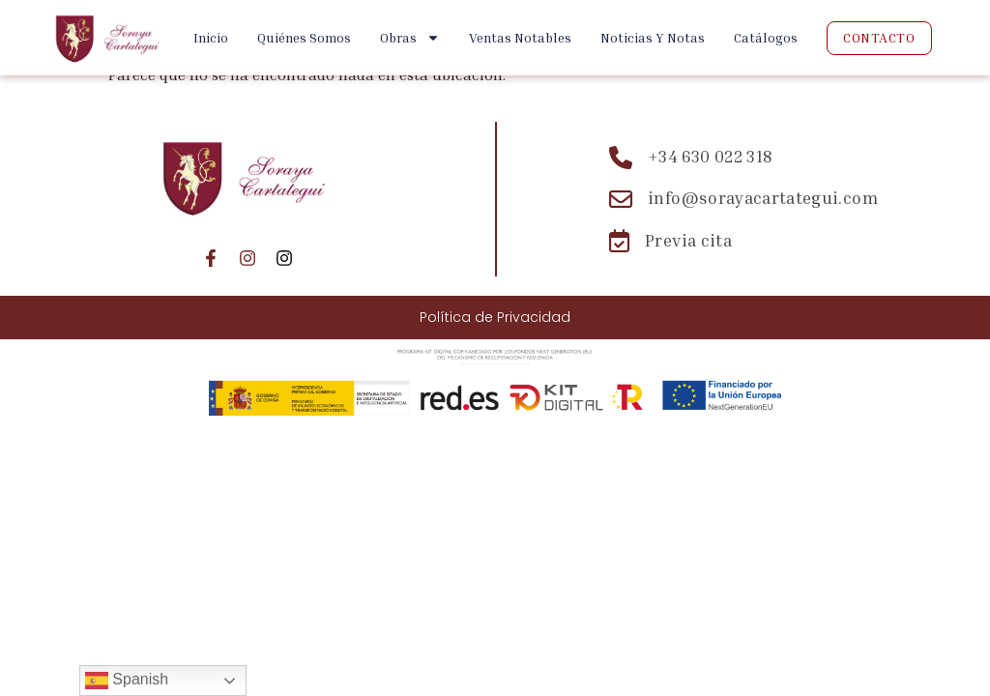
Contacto (879, 37)
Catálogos (766, 37)
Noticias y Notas (652, 37)
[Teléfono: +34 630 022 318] (743, 157)
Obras (410, 37)
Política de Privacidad (495, 317)
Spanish (126, 680)
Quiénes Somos (304, 37)
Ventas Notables (520, 37)
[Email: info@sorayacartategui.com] (743, 199)
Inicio (210, 37)
